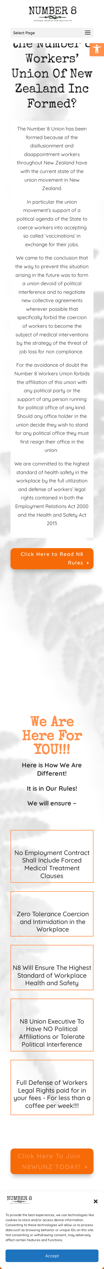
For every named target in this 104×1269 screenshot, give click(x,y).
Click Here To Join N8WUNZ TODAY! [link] (49, 1161)
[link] (97, 49)
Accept (52, 1255)
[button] (95, 1201)
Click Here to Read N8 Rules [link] (52, 558)
